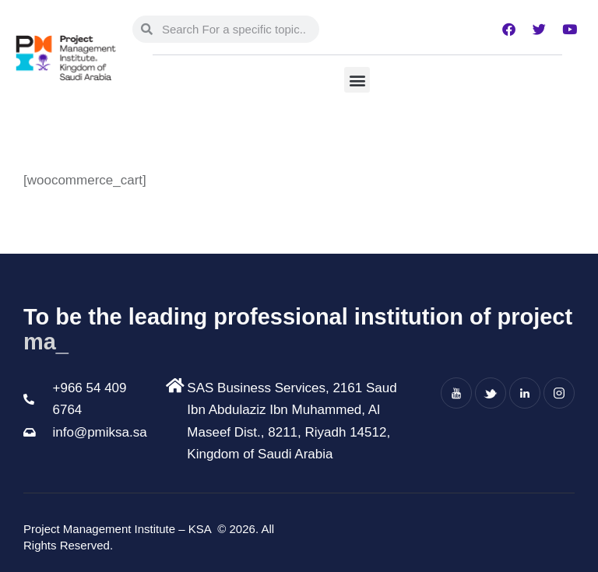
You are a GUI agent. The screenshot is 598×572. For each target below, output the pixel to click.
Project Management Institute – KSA (118, 528)
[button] (357, 80)
